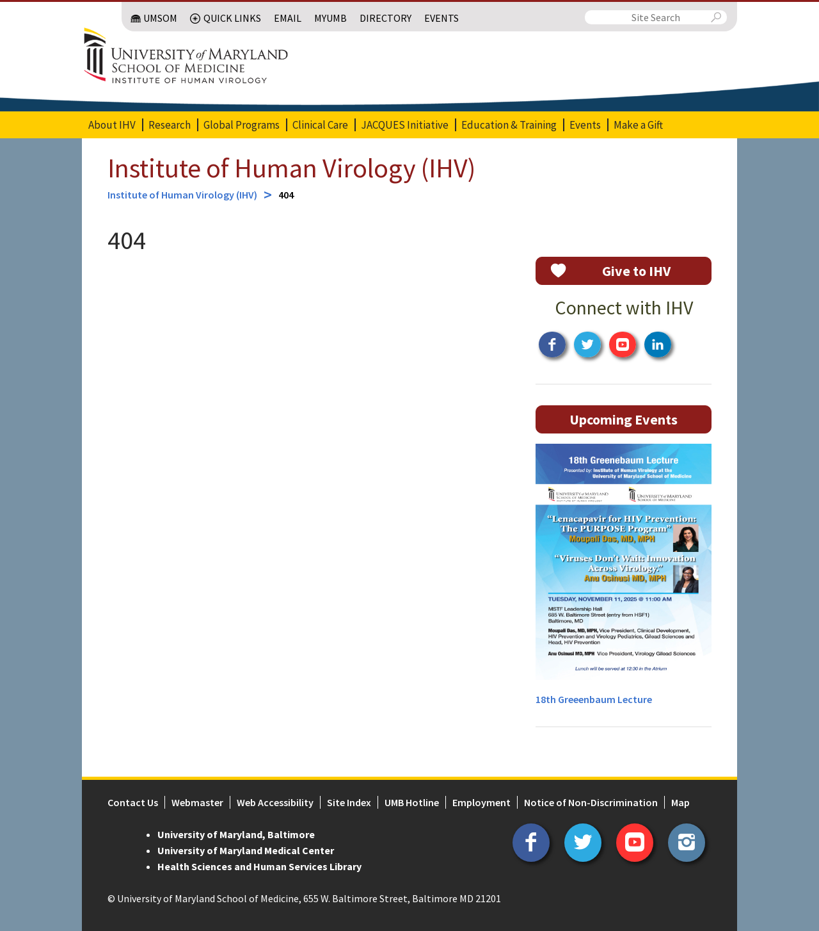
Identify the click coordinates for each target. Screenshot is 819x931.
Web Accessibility (275, 802)
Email (287, 18)
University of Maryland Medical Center (245, 850)
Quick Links (232, 18)
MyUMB (330, 18)
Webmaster (197, 802)
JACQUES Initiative (405, 125)
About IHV (112, 125)
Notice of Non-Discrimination (591, 802)
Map (680, 802)
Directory (385, 18)
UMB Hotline (412, 802)
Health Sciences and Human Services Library (259, 866)
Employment (481, 802)
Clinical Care (320, 125)
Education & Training (509, 125)
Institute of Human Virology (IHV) (291, 167)
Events (441, 18)
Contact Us (132, 802)
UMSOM (160, 18)
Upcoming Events (623, 419)
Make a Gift (638, 125)
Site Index (349, 802)
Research (169, 125)
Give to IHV (636, 271)
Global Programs (241, 125)
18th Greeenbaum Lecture (594, 699)
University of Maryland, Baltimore (236, 834)
